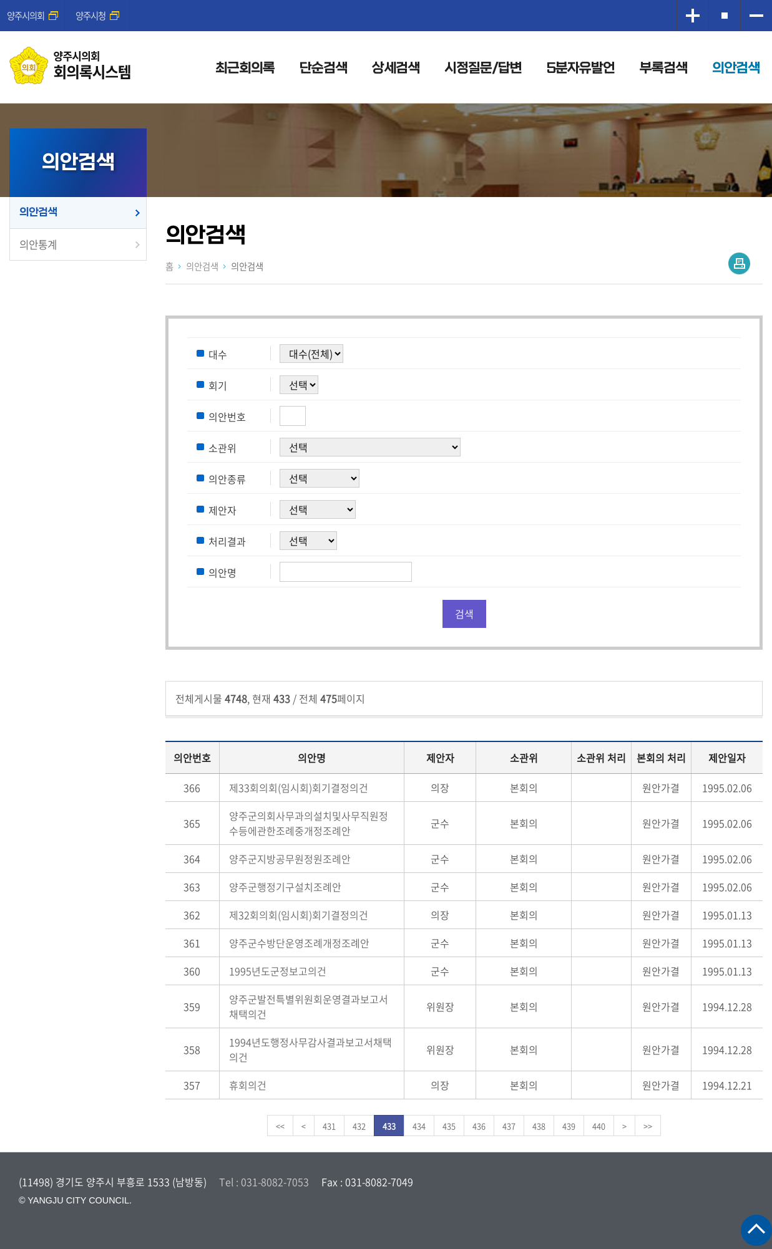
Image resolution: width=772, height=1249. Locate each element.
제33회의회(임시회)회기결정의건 (298, 787)
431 (329, 1126)
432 (359, 1126)
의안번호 (227, 416)
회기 (217, 385)
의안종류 (227, 478)
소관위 (222, 447)
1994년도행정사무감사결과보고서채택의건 (310, 1049)
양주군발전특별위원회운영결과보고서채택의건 (308, 1006)
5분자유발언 (581, 68)
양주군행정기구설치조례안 (285, 886)
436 (479, 1126)
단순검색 (323, 68)
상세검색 (395, 68)
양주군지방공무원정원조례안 (290, 858)
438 (538, 1126)
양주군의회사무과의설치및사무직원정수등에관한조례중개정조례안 (308, 823)
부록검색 (663, 68)
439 (568, 1126)
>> (647, 1126)
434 (419, 1126)
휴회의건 (247, 1085)
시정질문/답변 (483, 68)
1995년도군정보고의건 (277, 970)
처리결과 (227, 541)
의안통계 (38, 244)
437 (508, 1126)
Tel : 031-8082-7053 (264, 1181)
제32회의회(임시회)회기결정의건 (298, 914)
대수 (217, 354)
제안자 (222, 510)
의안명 (222, 572)
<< (280, 1126)
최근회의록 (245, 68)
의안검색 (736, 68)
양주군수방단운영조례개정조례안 (299, 942)
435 (449, 1126)
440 (598, 1126)
